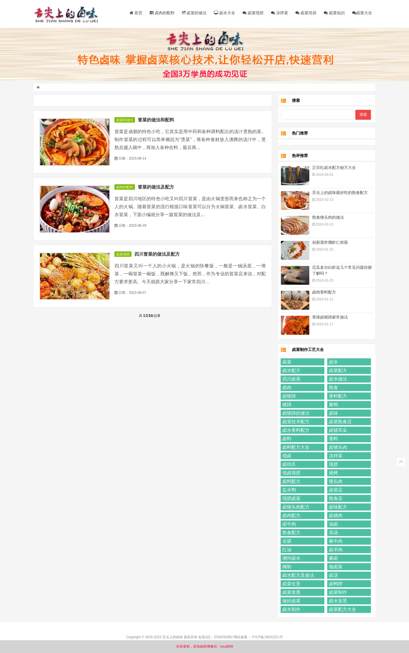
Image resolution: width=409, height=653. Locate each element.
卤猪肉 (335, 516)
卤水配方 (290, 371)
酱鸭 (332, 405)
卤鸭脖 (335, 584)
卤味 (332, 413)
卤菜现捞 (252, 13)
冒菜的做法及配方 (157, 187)
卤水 (332, 362)
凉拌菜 (278, 13)
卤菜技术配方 (295, 422)
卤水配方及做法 (297, 575)
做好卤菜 (290, 601)
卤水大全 (224, 13)
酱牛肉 (335, 541)
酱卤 (332, 558)
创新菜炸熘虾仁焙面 (329, 243)
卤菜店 (335, 490)
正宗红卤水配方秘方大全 (333, 168)
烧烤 (332, 473)
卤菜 (286, 362)
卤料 (286, 439)
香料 (332, 439)
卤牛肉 (288, 524)
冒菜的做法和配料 (157, 120)
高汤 (332, 533)
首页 (135, 13)
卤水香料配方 (295, 430)
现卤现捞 (290, 473)
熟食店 (335, 499)
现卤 (286, 456)
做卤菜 (335, 567)
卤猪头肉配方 (295, 507)
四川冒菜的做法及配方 (158, 254)
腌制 (286, 567)
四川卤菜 (290, 379)
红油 (286, 550)
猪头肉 (335, 482)
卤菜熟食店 (339, 422)
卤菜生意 (290, 584)
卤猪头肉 (337, 447)
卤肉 (286, 388)
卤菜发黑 (290, 592)
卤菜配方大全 (341, 609)
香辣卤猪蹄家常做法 (329, 317)
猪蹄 (286, 405)
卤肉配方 (290, 516)
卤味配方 (337, 507)
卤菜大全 (361, 13)
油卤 (332, 524)
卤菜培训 (305, 13)
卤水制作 (290, 609)
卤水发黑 (337, 601)
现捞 (332, 464)
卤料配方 (290, 482)
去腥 (286, 541)
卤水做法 (337, 379)
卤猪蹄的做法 (295, 413)
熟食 (332, 388)
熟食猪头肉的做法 (327, 218)
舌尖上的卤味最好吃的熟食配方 (339, 193)
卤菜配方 (337, 371)
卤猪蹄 (288, 396)
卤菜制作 (337, 592)
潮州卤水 (290, 558)
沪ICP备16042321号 (267, 638)
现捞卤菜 (290, 499)
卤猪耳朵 (337, 430)
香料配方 (337, 396)
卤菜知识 (333, 13)
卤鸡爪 (288, 464)
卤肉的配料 (161, 13)
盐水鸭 (288, 490)
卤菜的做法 (193, 13)
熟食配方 (290, 533)
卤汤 (332, 575)
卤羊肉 (335, 550)
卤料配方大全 (295, 447)
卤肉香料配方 (323, 292)
